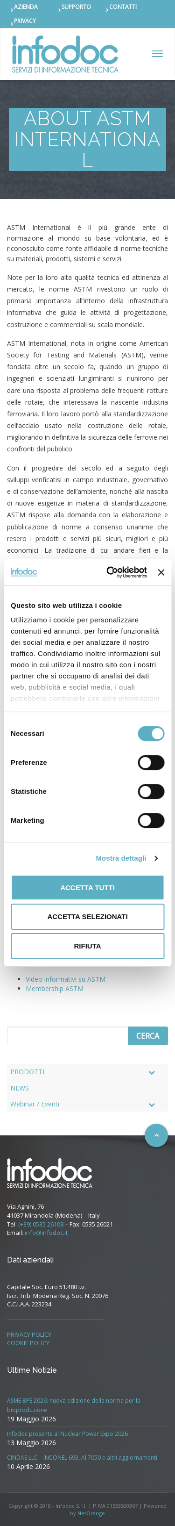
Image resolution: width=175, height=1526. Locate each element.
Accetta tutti (87, 887)
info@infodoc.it (46, 1232)
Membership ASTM (55, 988)
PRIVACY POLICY (29, 1334)
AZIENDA (26, 7)
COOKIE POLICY (28, 1343)
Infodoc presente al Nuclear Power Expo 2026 (67, 1434)
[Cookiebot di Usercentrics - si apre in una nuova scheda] (110, 572)
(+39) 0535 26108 (40, 1224)
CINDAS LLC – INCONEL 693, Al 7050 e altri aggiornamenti (82, 1458)
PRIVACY (25, 21)
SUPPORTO (76, 7)
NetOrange (91, 1513)
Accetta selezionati (87, 917)
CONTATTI (123, 7)
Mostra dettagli (121, 858)
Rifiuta (87, 946)
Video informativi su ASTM (65, 979)
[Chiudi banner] (161, 572)
